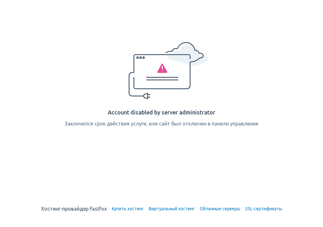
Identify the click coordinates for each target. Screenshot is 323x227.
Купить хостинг (128, 208)
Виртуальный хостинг (172, 208)
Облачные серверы (220, 208)
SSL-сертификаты (263, 208)
